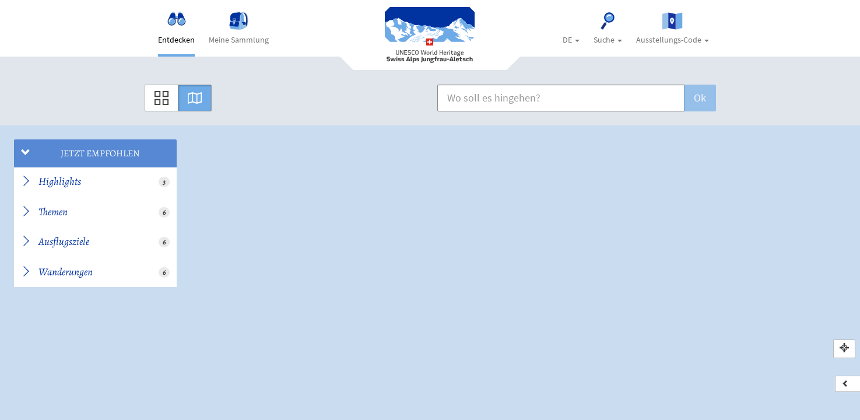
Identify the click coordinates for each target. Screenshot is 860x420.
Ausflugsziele (95, 242)
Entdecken (176, 28)
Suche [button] (608, 28)
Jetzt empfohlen (80, 153)
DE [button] (571, 39)
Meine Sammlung (239, 28)
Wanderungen (95, 272)
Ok (700, 97)
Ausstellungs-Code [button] (672, 28)
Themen (95, 212)
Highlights (95, 181)
